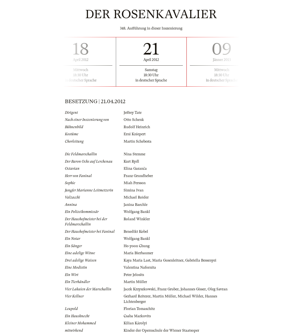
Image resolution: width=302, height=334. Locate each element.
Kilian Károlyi (135, 323)
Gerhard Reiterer (137, 296)
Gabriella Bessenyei (200, 260)
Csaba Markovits (137, 316)
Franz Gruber (168, 289)
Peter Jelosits (134, 275)
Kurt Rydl (131, 161)
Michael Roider (136, 197)
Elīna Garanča (135, 168)
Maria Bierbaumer (138, 253)
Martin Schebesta (137, 141)
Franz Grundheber (138, 176)
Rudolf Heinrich (137, 127)
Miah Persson (135, 183)
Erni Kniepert (135, 134)
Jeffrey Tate (133, 112)
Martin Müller (135, 282)
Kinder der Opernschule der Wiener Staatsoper (161, 330)
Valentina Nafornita (140, 267)
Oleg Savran (217, 289)
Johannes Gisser (193, 289)
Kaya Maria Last (137, 260)
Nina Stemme (134, 154)
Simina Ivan (133, 190)
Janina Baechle (135, 205)
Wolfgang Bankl (137, 212)
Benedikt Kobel (136, 231)
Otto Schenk (134, 120)
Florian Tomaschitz (139, 309)
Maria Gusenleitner (167, 260)
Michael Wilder (190, 296)
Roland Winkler (137, 219)
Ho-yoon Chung (137, 246)
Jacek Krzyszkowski (139, 289)
